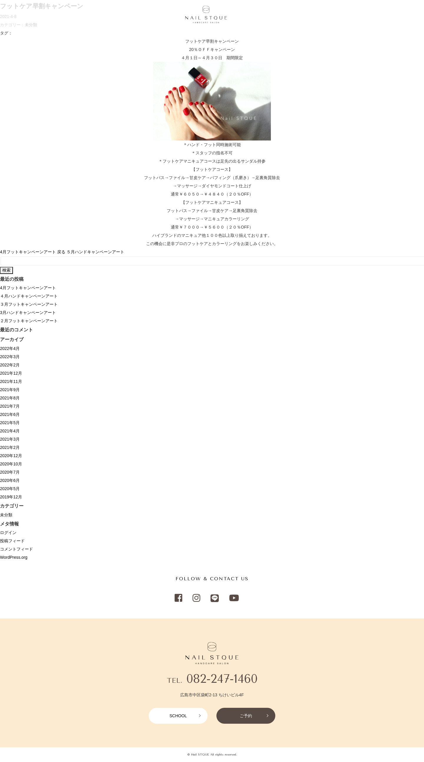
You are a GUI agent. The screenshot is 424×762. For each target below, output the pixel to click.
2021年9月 (10, 389)
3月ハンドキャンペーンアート (28, 312)
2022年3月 (10, 356)
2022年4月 (10, 348)
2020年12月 (11, 455)
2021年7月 (10, 406)
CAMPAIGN (81, 15)
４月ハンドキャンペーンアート (29, 296)
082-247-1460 (222, 679)
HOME (19, 15)
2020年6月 (10, 480)
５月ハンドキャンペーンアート (95, 251)
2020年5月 (10, 488)
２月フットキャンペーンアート (29, 320)
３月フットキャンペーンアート (29, 304)
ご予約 (246, 715)
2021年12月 (11, 373)
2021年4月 (10, 431)
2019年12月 (11, 497)
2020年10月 (11, 464)
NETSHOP (317, 15)
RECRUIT (107, 15)
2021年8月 (10, 398)
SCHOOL (357, 15)
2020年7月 (10, 472)
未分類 (6, 515)
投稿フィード (12, 540)
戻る (61, 251)
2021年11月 (11, 381)
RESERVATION (399, 15)
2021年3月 (10, 439)
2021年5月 (10, 422)
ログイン (8, 532)
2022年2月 (10, 365)
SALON (57, 15)
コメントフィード (16, 549)
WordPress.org (13, 557)
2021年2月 (10, 447)
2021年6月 (10, 414)
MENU (38, 15)
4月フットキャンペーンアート (28, 251)
